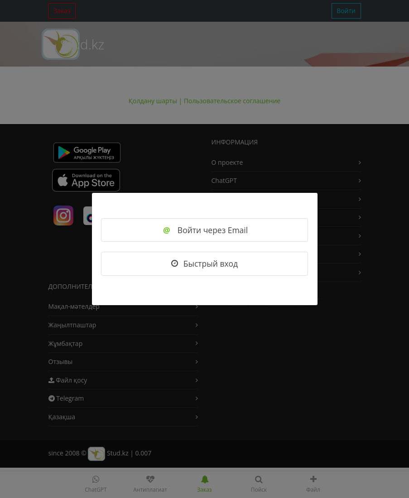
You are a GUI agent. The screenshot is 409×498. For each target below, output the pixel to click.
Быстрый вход (204, 263)
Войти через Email (204, 230)
